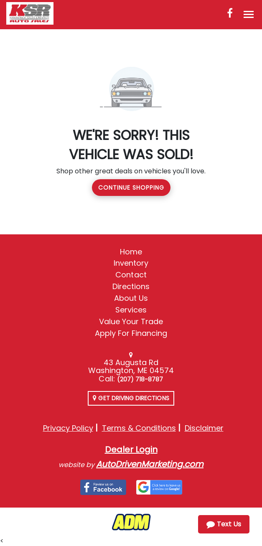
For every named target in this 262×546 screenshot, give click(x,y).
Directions (131, 286)
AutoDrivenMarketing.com (149, 464)
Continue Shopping (131, 187)
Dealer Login (131, 449)
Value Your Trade (131, 321)
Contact (130, 274)
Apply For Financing (131, 333)
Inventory (131, 263)
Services (131, 310)
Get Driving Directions (131, 398)
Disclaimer (204, 428)
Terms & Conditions (139, 428)
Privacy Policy (68, 428)
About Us (131, 298)
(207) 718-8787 (140, 379)
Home (131, 251)
